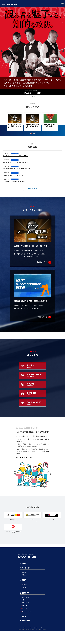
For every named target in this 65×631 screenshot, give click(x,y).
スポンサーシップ (25, 610)
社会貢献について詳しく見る (24, 458)
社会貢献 (23, 605)
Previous (2, 51)
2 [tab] (32, 96)
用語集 (23, 574)
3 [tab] (34, 96)
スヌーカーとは (25, 568)
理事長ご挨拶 (24, 596)
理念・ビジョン (25, 602)
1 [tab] (30, 96)
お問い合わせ (25, 620)
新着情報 (23, 563)
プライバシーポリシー (28, 627)
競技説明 (23, 572)
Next (63, 51)
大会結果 (23, 584)
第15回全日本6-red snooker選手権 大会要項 (14, 126)
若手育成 (23, 608)
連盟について (24, 592)
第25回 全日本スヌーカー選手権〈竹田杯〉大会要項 (50, 126)
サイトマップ (39, 627)
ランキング (24, 615)
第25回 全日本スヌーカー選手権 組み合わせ (32, 126)
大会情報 (23, 579)
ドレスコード (24, 586)
